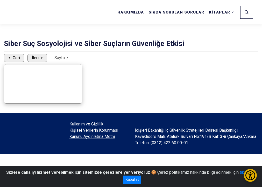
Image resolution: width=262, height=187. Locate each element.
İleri (35, 57)
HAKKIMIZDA (130, 12)
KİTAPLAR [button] (219, 12)
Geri (16, 57)
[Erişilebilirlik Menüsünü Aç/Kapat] (250, 175)
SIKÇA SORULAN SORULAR (176, 12)
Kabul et (132, 179)
